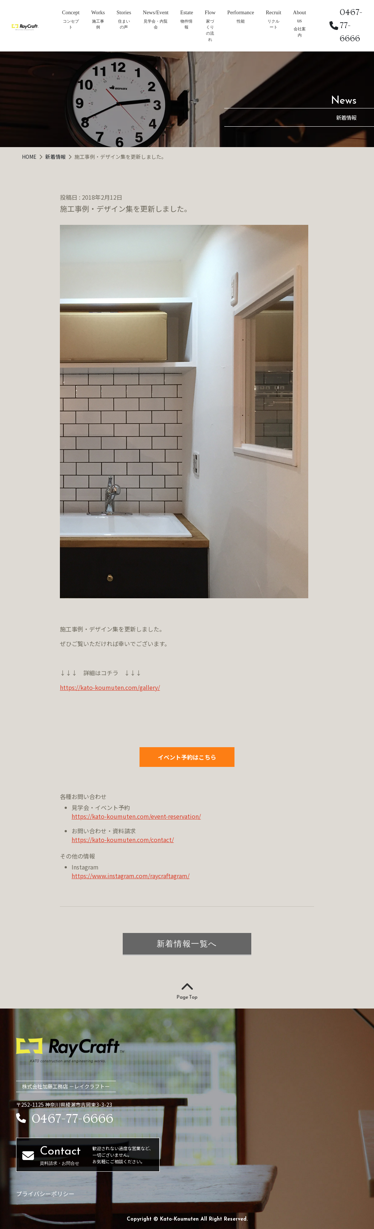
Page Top (187, 991)
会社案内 (300, 32)
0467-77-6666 (345, 25)
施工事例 (98, 24)
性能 (241, 21)
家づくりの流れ (210, 30)
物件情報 (186, 24)
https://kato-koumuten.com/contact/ (123, 839)
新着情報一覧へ (187, 943)
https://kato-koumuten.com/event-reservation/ (136, 816)
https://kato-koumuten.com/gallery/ (110, 687)
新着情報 (56, 156)
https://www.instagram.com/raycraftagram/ (131, 875)
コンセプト (71, 24)
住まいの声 (124, 24)
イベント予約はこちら (187, 757)
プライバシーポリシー (45, 1193)
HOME (30, 156)
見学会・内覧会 (156, 24)
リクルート (273, 24)
